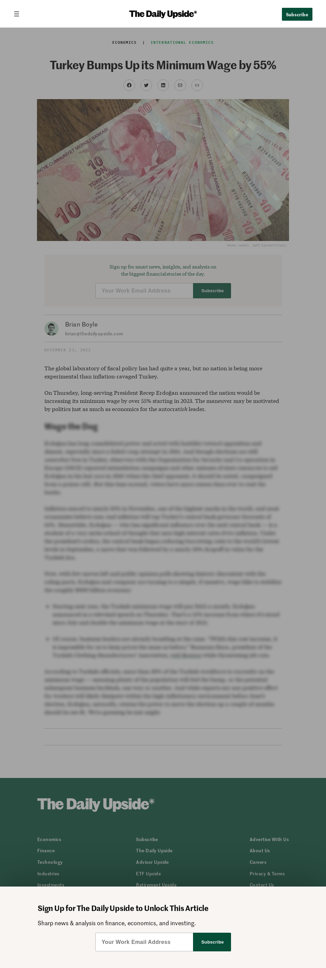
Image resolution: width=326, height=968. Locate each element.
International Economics (182, 42)
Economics (124, 42)
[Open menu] (19, 14)
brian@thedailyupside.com (94, 333)
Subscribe (297, 14)
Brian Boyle (81, 324)
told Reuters (186, 654)
